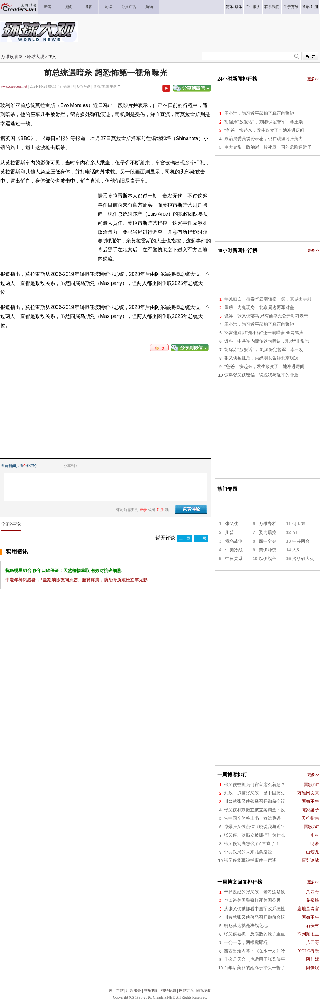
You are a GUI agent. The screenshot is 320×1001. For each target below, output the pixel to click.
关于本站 (116, 990)
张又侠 (231, 523)
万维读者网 (12, 56)
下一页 (200, 538)
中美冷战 (234, 550)
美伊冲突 (267, 550)
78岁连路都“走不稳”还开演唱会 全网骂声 (263, 332)
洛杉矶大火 (303, 558)
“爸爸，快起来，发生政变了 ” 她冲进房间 (264, 130)
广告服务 (133, 990)
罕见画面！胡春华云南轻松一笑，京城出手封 (268, 299)
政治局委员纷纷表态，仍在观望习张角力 (263, 138)
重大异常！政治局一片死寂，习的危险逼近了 (268, 147)
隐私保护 (203, 990)
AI (294, 532)
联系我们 (151, 990)
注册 (314, 7)
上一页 (184, 538)
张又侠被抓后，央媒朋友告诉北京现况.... (263, 358)
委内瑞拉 (267, 532)
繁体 (238, 7)
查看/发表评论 (104, 86)
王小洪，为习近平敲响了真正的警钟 (259, 113)
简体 (229, 7)
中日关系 (234, 558)
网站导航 (186, 990)
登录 (305, 7)
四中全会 (267, 541)
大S (295, 550)
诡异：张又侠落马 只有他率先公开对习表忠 (266, 316)
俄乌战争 (234, 541)
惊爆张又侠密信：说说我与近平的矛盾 (261, 375)
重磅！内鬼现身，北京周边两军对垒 (259, 307)
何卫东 (298, 523)
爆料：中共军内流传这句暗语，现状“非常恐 (266, 341)
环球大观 (35, 56)
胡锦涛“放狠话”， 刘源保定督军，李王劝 (263, 122)
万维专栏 (267, 523)
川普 (229, 532)
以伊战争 (267, 558)
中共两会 (301, 541)
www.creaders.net (13, 86)
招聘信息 (168, 990)
